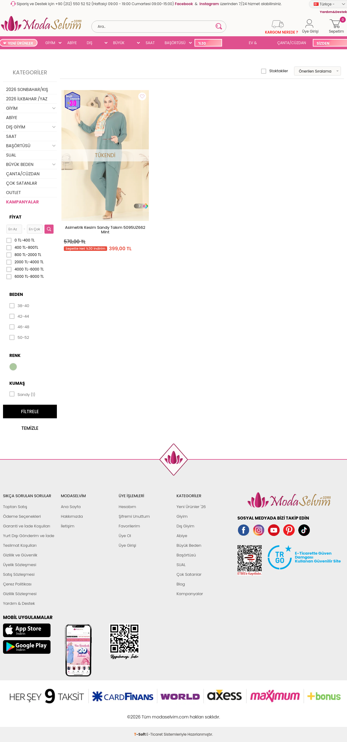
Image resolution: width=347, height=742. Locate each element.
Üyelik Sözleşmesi (19, 565)
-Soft (140, 713)
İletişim (67, 526)
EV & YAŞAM (255, 43)
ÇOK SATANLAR (21, 183)
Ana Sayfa (70, 507)
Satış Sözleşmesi (18, 574)
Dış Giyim (185, 526)
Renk (15, 355)
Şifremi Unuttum (134, 516)
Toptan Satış (15, 507)
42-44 (19, 316)
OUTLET (13, 193)
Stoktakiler (274, 71)
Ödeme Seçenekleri (22, 516)
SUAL (234, 43)
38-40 (19, 306)
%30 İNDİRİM (205, 44)
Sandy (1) (22, 394)
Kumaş (17, 383)
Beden (16, 294)
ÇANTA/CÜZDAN (291, 42)
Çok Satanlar (188, 574)
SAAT (150, 42)
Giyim (182, 516)
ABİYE (72, 42)
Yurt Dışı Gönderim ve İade (28, 536)
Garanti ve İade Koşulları (26, 526)
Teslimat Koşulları (20, 545)
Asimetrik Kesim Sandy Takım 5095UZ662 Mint (105, 230)
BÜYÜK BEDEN (119, 43)
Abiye (181, 536)
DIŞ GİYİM (92, 43)
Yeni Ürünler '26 (191, 507)
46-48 (19, 327)
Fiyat (15, 217)
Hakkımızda (72, 516)
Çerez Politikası (17, 584)
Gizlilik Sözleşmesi (20, 594)
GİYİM (50, 42)
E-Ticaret (154, 713)
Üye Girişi (127, 545)
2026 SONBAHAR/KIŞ (27, 89)
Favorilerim (129, 526)
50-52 (19, 338)
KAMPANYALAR (22, 202)
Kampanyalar (189, 594)
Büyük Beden (188, 545)
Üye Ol (125, 536)
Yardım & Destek (19, 603)
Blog (180, 584)
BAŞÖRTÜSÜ (175, 42)
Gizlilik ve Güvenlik (20, 555)
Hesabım (127, 507)
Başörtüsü (186, 555)
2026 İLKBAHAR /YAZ (26, 99)
